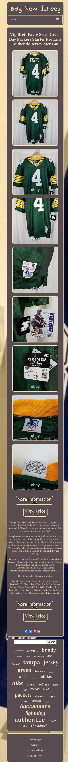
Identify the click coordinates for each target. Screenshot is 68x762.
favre (30, 684)
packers (23, 695)
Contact (35, 744)
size (52, 720)
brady (49, 650)
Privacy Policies (35, 750)
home (51, 672)
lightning (35, 713)
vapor (51, 696)
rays (28, 656)
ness (19, 656)
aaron (36, 701)
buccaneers (35, 707)
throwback (39, 726)
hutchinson (39, 656)
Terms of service (35, 755)
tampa (31, 662)
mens (55, 684)
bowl (46, 689)
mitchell (48, 702)
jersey (51, 662)
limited (16, 664)
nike (17, 683)
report (33, 678)
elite (25, 726)
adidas (46, 676)
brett (50, 656)
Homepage (35, 739)
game (19, 651)
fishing (24, 701)
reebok (35, 689)
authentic (30, 720)
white (23, 676)
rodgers (43, 684)
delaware (40, 696)
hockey (40, 671)
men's (32, 650)
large (24, 689)
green (24, 670)
